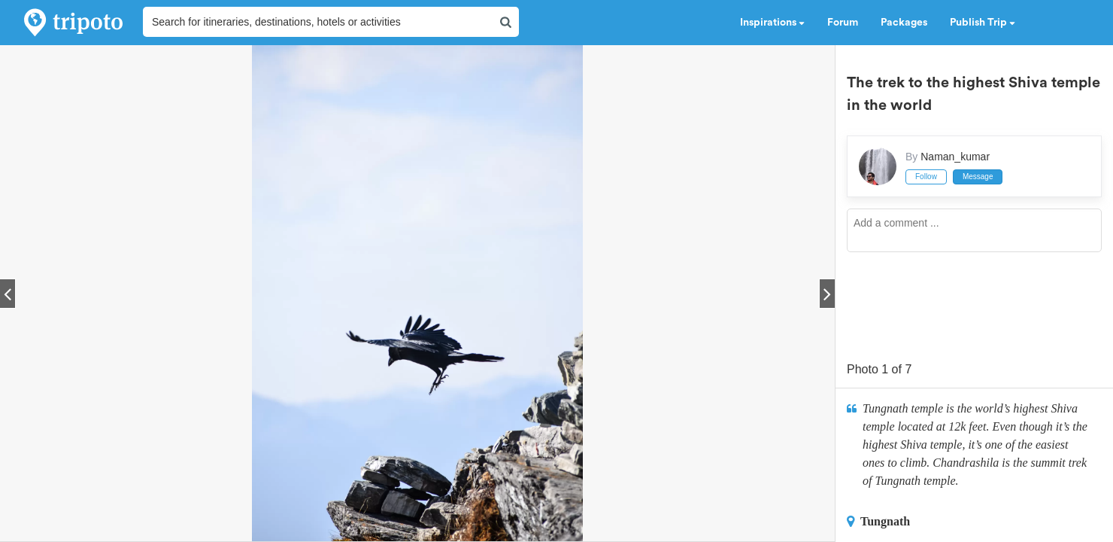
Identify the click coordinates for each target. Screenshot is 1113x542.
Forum (842, 22)
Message (978, 176)
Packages (904, 22)
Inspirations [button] (772, 22)
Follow (926, 176)
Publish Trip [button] (982, 22)
